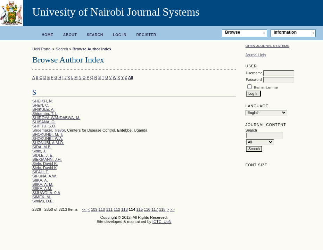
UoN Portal (41, 49)
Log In (119, 35)
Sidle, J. (39, 151)
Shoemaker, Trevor (48, 130)
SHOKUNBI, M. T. (47, 134)
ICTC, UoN (162, 221)
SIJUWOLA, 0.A (46, 193)
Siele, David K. (45, 163)
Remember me (266, 88)
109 (94, 209)
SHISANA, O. (44, 122)
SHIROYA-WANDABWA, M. (56, 118)
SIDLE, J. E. (42, 155)
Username (254, 73)
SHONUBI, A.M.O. (48, 143)
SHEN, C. (40, 105)
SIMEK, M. (41, 197)
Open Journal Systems (267, 46)
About (70, 35)
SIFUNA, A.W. (44, 176)
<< (84, 209)
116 (147, 209)
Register (146, 35)
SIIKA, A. (40, 180)
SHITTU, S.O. (44, 126)
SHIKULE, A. (43, 109)
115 (139, 209)
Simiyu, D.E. (43, 201)
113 (124, 209)
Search (95, 35)
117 (154, 209)
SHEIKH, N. (42, 101)
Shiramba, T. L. (45, 113)
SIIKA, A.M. (42, 188)
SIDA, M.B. (41, 147)
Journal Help (256, 55)
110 (102, 209)
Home (47, 35)
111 (109, 209)
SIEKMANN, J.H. (47, 159)
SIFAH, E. (40, 172)
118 (162, 209)
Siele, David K (44, 168)
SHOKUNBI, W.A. (47, 138)
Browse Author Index (92, 49)
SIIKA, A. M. (42, 184)
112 (117, 209)
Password (254, 80)
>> (172, 209)
